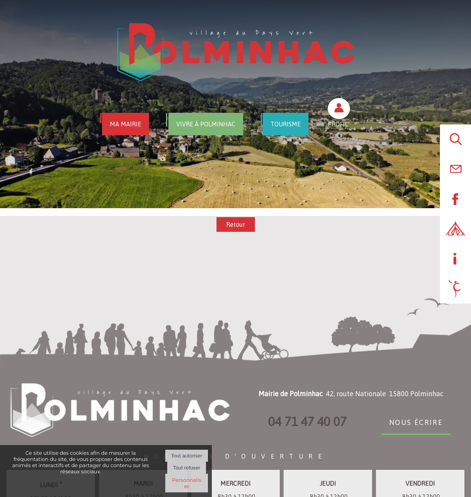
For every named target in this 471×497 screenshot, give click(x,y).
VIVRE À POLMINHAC (205, 124)
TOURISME (285, 124)
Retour (235, 224)
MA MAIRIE (125, 124)
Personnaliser (186, 483)
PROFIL (338, 124)
